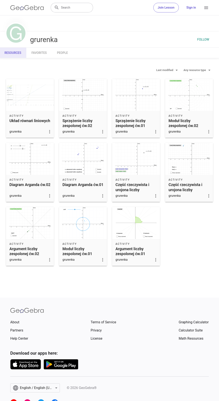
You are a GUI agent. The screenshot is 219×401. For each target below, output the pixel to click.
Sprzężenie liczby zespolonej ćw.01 (130, 123)
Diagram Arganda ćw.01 (83, 184)
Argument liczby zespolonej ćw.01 (130, 251)
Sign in (191, 7)
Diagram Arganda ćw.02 (29, 184)
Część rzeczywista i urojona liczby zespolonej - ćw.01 (132, 189)
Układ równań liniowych (29, 120)
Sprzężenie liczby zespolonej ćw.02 (77, 123)
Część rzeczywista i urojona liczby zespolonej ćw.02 (185, 189)
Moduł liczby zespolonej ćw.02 (183, 123)
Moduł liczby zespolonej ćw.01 (77, 251)
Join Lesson (166, 7)
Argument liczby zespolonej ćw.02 (24, 251)
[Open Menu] (206, 7)
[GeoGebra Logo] (27, 7)
